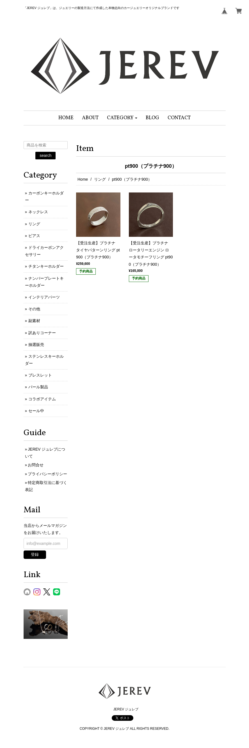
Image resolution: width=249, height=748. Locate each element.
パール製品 (38, 387)
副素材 (34, 320)
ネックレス (38, 212)
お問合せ (36, 465)
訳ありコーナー (42, 333)
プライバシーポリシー (47, 474)
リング (100, 179)
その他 (34, 309)
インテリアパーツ (44, 297)
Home (82, 179)
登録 (35, 554)
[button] (122, 118)
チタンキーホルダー (46, 266)
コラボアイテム (42, 399)
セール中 (36, 411)
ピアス (34, 235)
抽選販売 (36, 344)
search (45, 155)
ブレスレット (40, 375)
